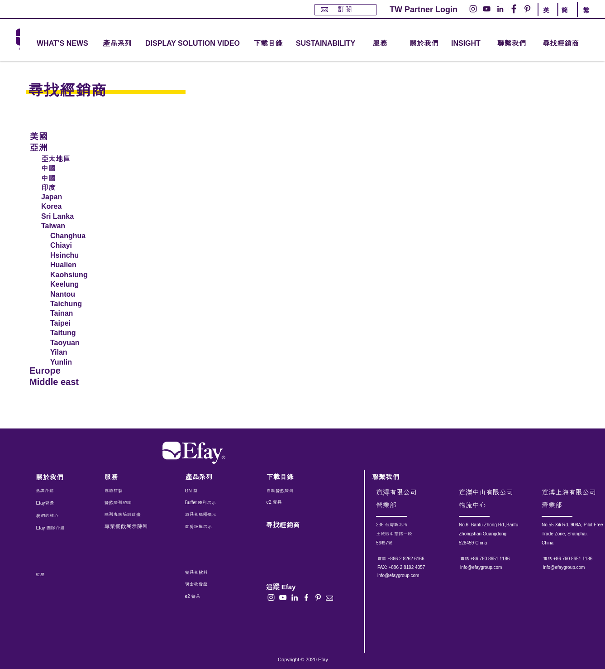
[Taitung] (74, 332)
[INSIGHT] (467, 43)
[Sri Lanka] (75, 216)
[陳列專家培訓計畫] (127, 514)
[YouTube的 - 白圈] (486, 8)
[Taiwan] (75, 226)
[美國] (60, 135)
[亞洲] (60, 147)
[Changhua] (73, 236)
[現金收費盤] (204, 584)
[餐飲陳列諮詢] (129, 502)
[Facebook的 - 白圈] (513, 8)
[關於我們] (424, 43)
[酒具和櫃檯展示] (223, 514)
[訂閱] (345, 9)
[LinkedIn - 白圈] (500, 8)
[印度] (75, 187)
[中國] (75, 167)
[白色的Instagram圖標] (271, 597)
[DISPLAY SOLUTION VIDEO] (192, 43)
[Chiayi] (73, 245)
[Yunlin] (74, 362)
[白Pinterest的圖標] (318, 597)
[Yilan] (74, 352)
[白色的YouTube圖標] (282, 597)
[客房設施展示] (206, 526)
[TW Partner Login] (423, 9)
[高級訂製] (134, 491)
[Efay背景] (55, 503)
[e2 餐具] (292, 502)
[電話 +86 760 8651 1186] (496, 559)
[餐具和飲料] (216, 572)
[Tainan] (74, 313)
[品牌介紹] (60, 491)
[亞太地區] (75, 158)
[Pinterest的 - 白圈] (527, 8)
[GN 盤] (206, 491)
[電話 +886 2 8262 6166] (413, 559)
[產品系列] (210, 477)
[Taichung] (73, 303)
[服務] (129, 477)
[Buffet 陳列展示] (205, 502)
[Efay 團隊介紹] (54, 528)
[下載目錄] (268, 43)
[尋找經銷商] (571, 43)
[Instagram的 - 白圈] (473, 8)
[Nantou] (73, 294)
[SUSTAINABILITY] (325, 43)
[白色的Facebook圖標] (306, 597)
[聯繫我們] (511, 43)
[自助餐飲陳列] (292, 491)
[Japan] (75, 197)
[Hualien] (74, 265)
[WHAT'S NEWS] (63, 43)
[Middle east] (60, 382)
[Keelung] (73, 284)
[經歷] (58, 574)
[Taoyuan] (74, 342)
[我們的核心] (54, 515)
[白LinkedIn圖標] (294, 597)
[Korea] (75, 206)
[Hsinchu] (74, 255)
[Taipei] (74, 323)
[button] (117, 43)
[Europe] (60, 370)
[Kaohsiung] (73, 275)
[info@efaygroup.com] (406, 576)
